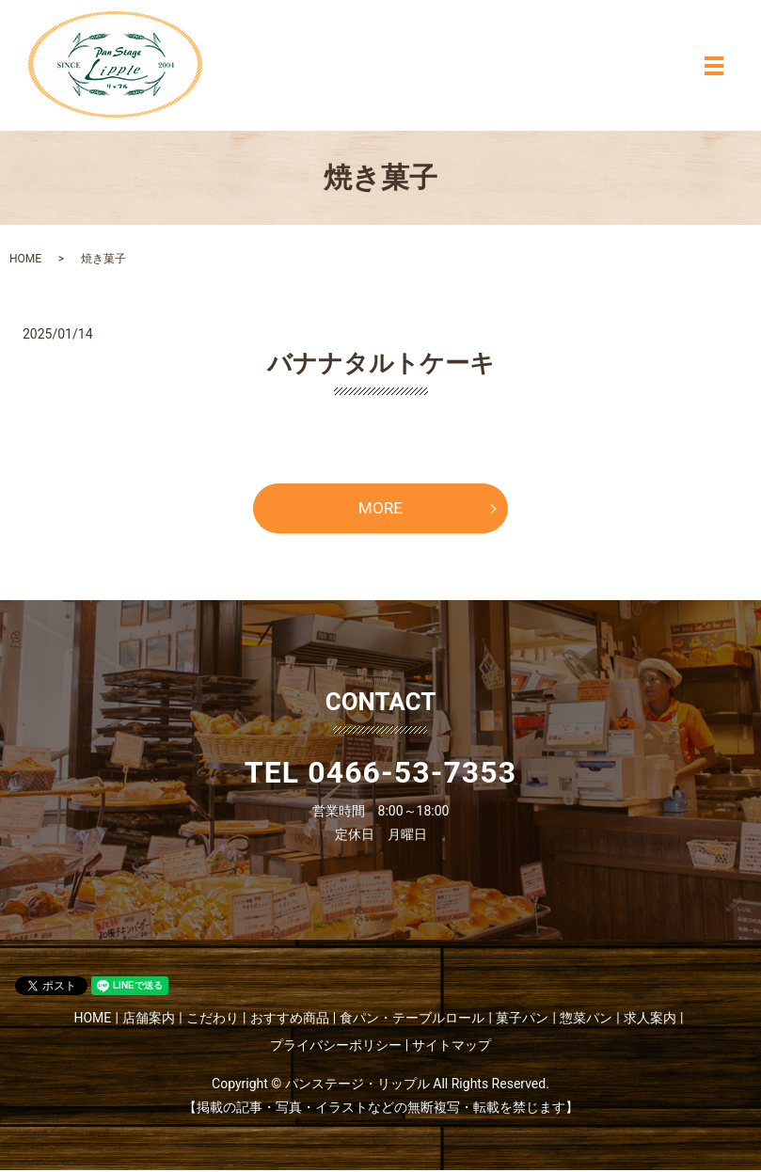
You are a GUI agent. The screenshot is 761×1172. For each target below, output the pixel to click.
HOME (25, 258)
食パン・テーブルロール (412, 1019)
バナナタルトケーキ (381, 363)
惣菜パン (586, 1019)
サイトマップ (451, 1046)
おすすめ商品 (289, 1019)
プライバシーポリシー (336, 1046)
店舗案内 (148, 1019)
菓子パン (522, 1019)
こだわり (212, 1019)
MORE (380, 509)
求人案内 (650, 1019)
